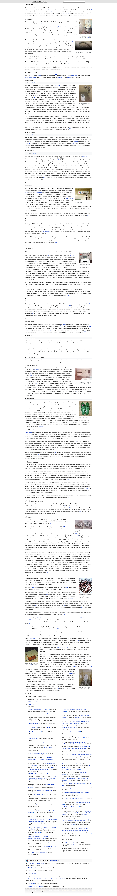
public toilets (28, 143)
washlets (51, 11)
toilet (33, 24)
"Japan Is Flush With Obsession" (44, 790)
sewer (33, 587)
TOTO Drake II (32, 704)
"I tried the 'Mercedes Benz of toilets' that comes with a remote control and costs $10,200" (41, 786)
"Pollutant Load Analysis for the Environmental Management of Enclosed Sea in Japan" (76, 813)
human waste (32, 638)
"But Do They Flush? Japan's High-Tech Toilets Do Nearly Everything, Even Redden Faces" (42, 778)
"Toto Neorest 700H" (38, 794)
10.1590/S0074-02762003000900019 (75, 783)
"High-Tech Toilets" (33, 773)
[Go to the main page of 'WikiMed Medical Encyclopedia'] (38, 2)
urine (89, 304)
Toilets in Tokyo (32, 873)
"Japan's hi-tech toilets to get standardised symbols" (41, 815)
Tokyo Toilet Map (32, 868)
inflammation (29, 330)
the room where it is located (48, 24)
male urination (60, 507)
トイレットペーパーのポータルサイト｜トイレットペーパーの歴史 (46, 878)
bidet (49, 9)
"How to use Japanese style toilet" (37, 743)
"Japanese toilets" (33, 738)
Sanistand (83, 346)
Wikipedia (42, 890)
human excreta (69, 673)
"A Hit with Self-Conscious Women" (37, 852)
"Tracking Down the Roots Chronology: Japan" (75, 838)
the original (46, 713)
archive (47, 773)
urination (75, 141)
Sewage (75, 666)
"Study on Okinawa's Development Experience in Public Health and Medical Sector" (75, 830)
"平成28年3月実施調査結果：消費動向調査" (39, 709)
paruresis (36, 369)
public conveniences (30, 77)
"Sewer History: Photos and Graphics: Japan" (74, 788)
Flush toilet (34, 134)
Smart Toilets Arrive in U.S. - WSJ (72, 769)
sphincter (72, 255)
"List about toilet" (33, 727)
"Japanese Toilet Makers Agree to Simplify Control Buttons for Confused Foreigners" (41, 810)
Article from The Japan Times (36, 863)
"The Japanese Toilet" (34, 723)
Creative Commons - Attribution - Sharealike (72, 890)
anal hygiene (66, 13)
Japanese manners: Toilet (35, 886)
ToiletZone (31, 870)
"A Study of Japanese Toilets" (80, 736)
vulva (71, 198)
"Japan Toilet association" (35, 731)
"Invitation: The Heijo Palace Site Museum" (74, 798)
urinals (69, 77)
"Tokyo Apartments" (75, 731)
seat (44, 177)
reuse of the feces (81, 618)
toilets (39, 75)
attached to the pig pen (63, 647)
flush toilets (61, 77)
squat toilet (74, 75)
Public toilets (28, 432)
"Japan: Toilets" (38, 736)
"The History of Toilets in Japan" (71, 806)
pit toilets (39, 618)
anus (26, 192)
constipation (46, 231)
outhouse (70, 598)
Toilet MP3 (31, 883)
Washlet (34, 153)
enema (64, 324)
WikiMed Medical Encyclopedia (38, 1)
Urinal (33, 338)
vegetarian (72, 619)
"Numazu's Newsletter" (69, 842)
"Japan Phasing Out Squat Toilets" (37, 753)
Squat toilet (34, 82)
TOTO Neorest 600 (33, 701)
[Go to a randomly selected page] (45, 2)
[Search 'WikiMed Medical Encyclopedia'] (73, 2)
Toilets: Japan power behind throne (44, 876)
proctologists (49, 330)
